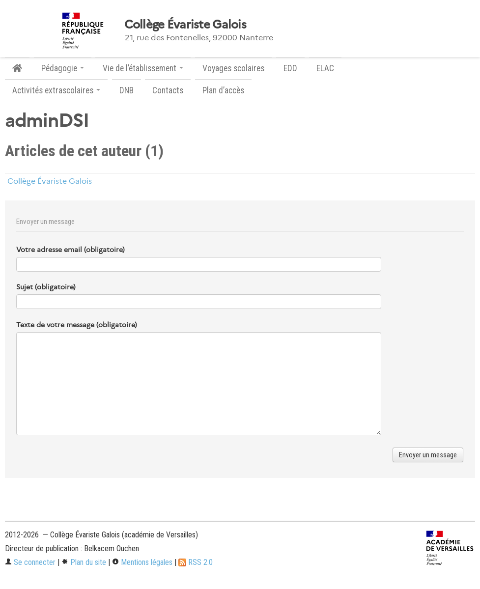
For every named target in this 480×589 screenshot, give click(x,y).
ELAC (325, 68)
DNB (126, 90)
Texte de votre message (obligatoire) (76, 324)
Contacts (167, 90)
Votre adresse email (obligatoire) (70, 249)
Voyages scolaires (233, 68)
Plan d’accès (223, 90)
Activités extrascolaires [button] (56, 90)
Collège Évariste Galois (185, 24)
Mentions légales (142, 562)
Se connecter (30, 562)
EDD (290, 68)
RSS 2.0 (195, 562)
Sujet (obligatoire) (46, 286)
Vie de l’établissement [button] (143, 68)
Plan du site (83, 562)
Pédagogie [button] (62, 68)
